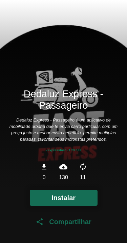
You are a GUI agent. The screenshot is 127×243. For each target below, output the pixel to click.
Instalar (63, 197)
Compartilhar (63, 222)
